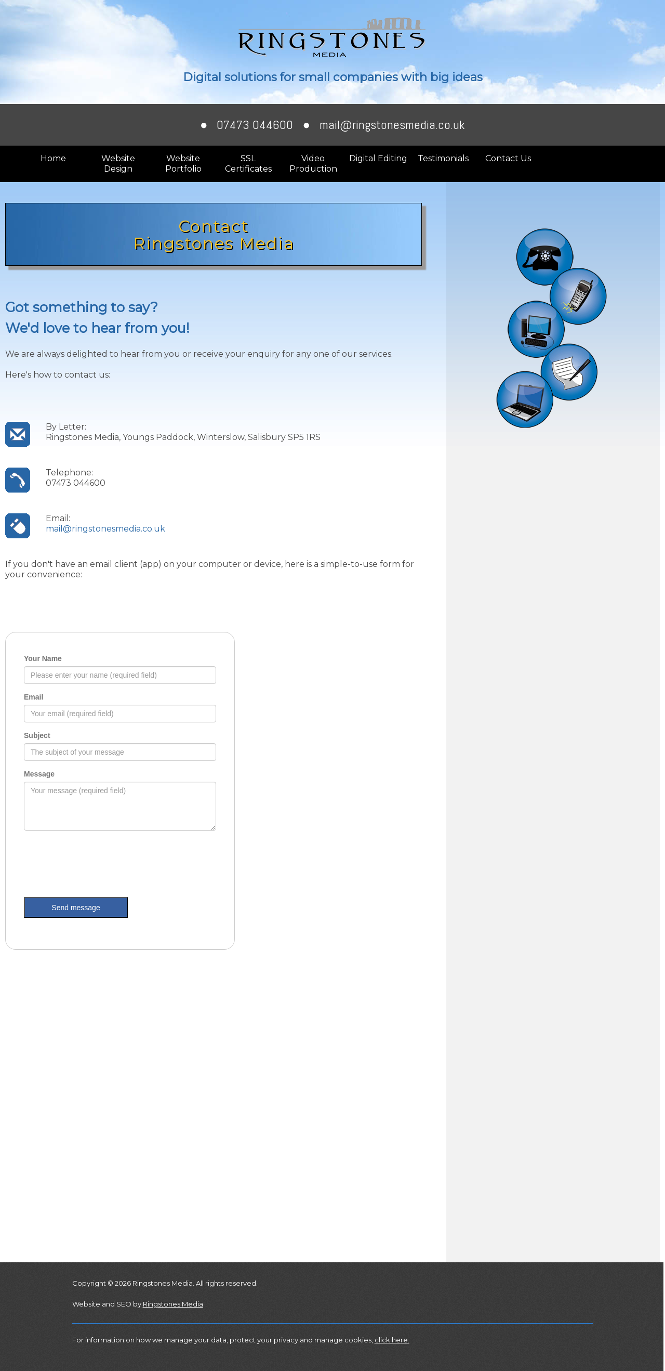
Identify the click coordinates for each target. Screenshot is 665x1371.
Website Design (118, 163)
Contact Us (508, 158)
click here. (392, 1340)
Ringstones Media (173, 1304)
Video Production (313, 163)
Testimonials (443, 158)
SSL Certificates (248, 163)
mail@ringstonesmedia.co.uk (392, 125)
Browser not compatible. (120, 801)
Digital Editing (378, 158)
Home (53, 158)
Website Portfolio (183, 163)
